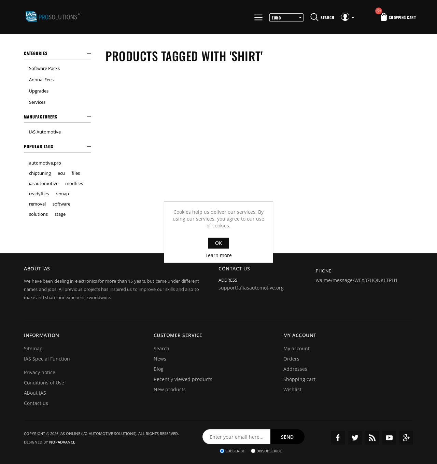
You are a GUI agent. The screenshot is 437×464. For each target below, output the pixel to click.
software (61, 204)
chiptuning (40, 173)
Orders (291, 358)
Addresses (295, 369)
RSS (372, 438)
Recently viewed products (183, 379)
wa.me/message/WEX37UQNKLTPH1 (357, 280)
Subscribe (235, 450)
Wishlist (292, 389)
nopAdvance (62, 442)
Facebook (338, 438)
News (160, 358)
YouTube (389, 438)
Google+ (406, 438)
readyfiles (39, 194)
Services (37, 102)
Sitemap (33, 348)
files (76, 173)
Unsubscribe (269, 450)
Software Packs (44, 68)
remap (62, 194)
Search (161, 348)
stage (60, 214)
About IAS (35, 393)
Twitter (355, 438)
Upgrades (38, 91)
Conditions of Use (44, 382)
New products (170, 389)
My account (296, 348)
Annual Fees (41, 79)
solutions (38, 214)
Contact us (36, 403)
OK (218, 243)
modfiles (74, 183)
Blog (159, 369)
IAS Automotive (45, 132)
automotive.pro (45, 163)
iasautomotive (43, 183)
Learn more (219, 255)
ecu (61, 173)
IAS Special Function (47, 358)
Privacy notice (39, 372)
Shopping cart (299, 379)
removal (37, 204)
